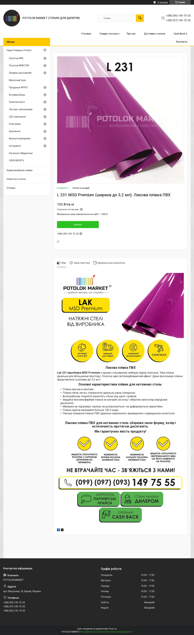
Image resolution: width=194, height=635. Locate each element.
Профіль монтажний (20, 73)
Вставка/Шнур (17, 94)
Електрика (15, 124)
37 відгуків (162, 2)
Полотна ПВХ (16, 58)
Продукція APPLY (18, 87)
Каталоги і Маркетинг (21, 153)
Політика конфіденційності (119, 632)
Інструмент (15, 146)
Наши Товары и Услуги (19, 50)
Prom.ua (113, 629)
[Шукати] (140, 18)
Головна (86, 33)
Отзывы (11, 188)
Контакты (181, 41)
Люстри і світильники (20, 109)
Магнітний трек (17, 80)
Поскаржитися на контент (93, 632)
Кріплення (14, 131)
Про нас (131, 33)
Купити (78, 224)
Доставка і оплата (154, 33)
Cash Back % (180, 33)
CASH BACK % (16, 160)
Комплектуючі (17, 102)
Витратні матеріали (19, 138)
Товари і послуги (108, 33)
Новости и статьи (16, 179)
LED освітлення (17, 116)
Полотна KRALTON (19, 65)
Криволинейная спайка (19, 170)
